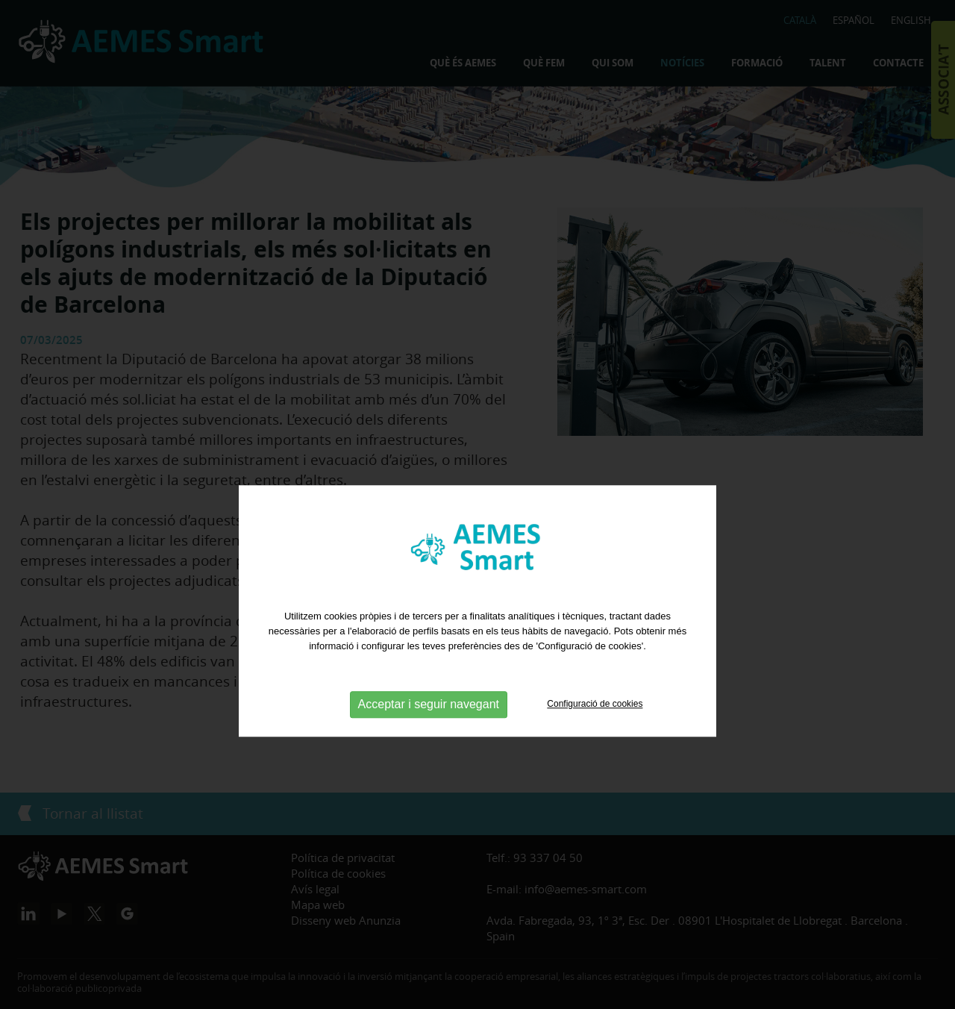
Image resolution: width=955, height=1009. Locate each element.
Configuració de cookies (594, 726)
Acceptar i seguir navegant (428, 726)
